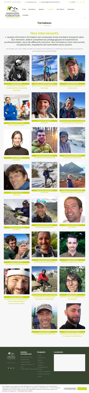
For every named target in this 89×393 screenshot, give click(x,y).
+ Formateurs (40, 362)
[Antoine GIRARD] (17, 300)
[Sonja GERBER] (17, 159)
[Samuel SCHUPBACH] (72, 157)
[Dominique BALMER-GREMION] (44, 297)
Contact (73, 2)
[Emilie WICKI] (17, 87)
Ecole (24, 9)
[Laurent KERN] (44, 333)
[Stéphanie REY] (72, 297)
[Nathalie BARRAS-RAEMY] (72, 191)
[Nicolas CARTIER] (44, 261)
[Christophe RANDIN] (17, 228)
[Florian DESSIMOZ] (72, 226)
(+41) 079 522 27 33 (31, 2)
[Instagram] (81, 2)
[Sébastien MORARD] (44, 191)
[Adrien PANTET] (17, 263)
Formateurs (50, 9)
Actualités (25, 15)
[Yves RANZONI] (72, 86)
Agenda (41, 9)
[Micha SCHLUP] (17, 194)
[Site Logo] (12, 12)
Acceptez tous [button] (82, 388)
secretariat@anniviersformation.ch (50, 2)
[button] (85, 18)
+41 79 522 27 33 (30, 364)
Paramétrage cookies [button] (70, 388)
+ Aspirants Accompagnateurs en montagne (42, 367)
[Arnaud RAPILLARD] (17, 124)
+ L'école (39, 355)
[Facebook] (78, 2)
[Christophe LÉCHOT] (44, 157)
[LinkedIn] (84, 2)
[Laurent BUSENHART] (44, 226)
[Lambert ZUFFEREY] (72, 334)
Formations (31, 9)
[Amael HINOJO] (72, 261)
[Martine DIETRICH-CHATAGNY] (72, 122)
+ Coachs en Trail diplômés (43, 371)
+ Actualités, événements (43, 374)
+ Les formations (41, 357)
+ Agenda (39, 360)
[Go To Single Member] (17, 68)
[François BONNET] (44, 122)
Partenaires (71, 9)
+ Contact (39, 376)
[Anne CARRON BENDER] (44, 86)
